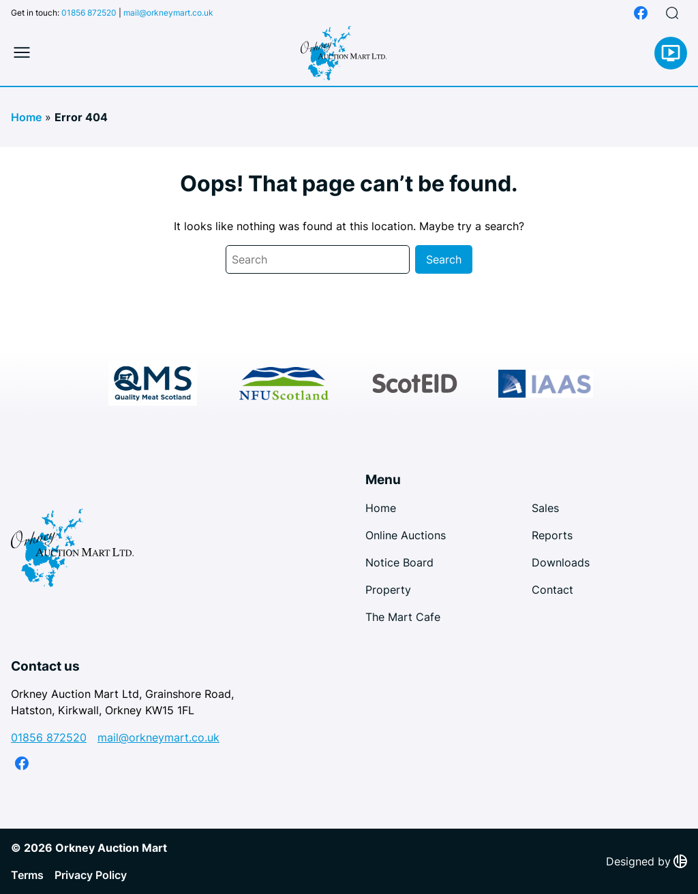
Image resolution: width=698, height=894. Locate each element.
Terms (27, 875)
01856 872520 (89, 12)
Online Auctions (405, 535)
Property (388, 589)
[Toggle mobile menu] (22, 53)
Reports (552, 535)
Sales (545, 508)
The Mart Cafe (402, 617)
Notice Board (399, 562)
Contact (552, 589)
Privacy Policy (91, 875)
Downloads (561, 562)
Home (26, 117)
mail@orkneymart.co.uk (168, 12)
